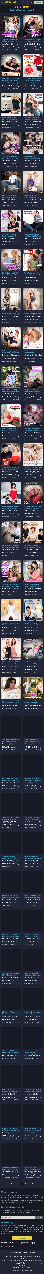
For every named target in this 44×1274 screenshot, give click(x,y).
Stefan (15, 510)
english (11, 1252)
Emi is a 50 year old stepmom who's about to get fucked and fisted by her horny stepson (10, 1092)
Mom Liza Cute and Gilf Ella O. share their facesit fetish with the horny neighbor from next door (11, 664)
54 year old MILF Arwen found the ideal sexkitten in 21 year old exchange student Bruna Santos (32, 781)
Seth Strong (28, 1172)
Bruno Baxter (6, 355)
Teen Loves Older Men (31, 47)
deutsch (25, 1252)
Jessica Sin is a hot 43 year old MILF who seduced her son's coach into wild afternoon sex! (32, 1131)
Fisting (4, 1097)
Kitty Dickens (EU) (8, 1055)
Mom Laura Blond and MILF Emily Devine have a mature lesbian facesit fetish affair (10, 120)
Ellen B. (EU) (6, 783)
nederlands (18, 1252)
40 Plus (13, 86)
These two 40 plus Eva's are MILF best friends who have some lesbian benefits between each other (10, 742)
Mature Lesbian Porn (31, 436)
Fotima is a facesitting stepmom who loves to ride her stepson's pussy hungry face (33, 937)
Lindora (17, 861)
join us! (38, 2)
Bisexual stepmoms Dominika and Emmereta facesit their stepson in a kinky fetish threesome (32, 159)
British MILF (6, 1058)
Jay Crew (5, 705)
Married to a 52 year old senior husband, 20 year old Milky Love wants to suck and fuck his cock (31, 587)
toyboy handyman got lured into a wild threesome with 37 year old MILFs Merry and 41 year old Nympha (11, 353)
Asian (9, 163)
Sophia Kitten (36, 44)
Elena (4, 316)
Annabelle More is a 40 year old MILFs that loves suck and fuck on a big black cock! (11, 548)
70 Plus (7, 591)
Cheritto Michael (18, 394)
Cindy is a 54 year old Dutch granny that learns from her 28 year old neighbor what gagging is (32, 392)
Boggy (4, 238)
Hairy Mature (6, 902)
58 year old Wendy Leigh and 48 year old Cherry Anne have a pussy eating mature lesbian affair (32, 431)
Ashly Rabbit (6, 44)
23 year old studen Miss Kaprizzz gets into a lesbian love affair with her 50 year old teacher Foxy (10, 1131)
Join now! (22, 1238)
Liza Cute (13, 666)
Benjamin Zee (28, 83)
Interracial (5, 941)
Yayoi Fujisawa (29, 277)
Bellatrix (13, 822)
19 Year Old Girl (7, 241)
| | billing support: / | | (18, 1244)
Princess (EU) (6, 938)
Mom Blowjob (28, 1058)
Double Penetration (8, 397)
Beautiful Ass (34, 475)
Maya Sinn (27, 355)
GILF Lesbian (28, 202)
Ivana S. (26, 1016)
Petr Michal (36, 1016)
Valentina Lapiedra (15, 1016)
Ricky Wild (39, 977)
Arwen (26, 783)
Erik (37, 549)
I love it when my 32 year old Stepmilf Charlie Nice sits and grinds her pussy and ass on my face (10, 509)
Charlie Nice (6, 510)
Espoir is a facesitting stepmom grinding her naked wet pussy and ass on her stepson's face (10, 431)
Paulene (33, 510)
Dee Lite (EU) (18, 627)
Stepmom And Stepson (31, 86)
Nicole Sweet (6, 588)
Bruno (26, 122)
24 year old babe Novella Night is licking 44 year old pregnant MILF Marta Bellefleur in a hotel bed (32, 314)
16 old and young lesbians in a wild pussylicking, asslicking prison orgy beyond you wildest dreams (10, 820)
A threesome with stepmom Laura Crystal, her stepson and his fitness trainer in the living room (33, 1092)
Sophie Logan (38, 744)
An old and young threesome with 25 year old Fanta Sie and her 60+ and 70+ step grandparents (32, 664)
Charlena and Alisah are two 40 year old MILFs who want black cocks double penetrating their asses (33, 237)
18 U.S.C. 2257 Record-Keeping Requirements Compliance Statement (22, 1257)
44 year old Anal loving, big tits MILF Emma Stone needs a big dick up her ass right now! (10, 975)
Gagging (27, 397)
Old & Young (28, 630)
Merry (15, 355)
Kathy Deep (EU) (29, 472)
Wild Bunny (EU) (36, 705)
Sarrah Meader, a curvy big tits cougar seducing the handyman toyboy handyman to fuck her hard (10, 470)
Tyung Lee (15, 705)
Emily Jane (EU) (29, 199)
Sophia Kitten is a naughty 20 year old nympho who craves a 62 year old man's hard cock (32, 42)
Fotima (26, 938)
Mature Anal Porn (7, 786)
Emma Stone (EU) (8, 977)
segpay (33, 1243)
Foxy (3, 1133)
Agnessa (5, 822)
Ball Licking (11, 202)
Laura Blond (18, 122)
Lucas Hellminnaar (38, 394)
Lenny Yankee (13, 316)
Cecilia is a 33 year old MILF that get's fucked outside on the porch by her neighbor (11, 198)
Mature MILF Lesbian (8, 747)
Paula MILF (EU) (29, 822)
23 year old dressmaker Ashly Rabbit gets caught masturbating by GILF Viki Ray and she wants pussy (10, 42)
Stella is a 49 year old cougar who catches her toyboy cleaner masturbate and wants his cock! (32, 625)
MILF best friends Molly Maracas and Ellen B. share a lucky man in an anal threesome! (10, 781)
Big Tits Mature (7, 475)
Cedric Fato (6, 394)
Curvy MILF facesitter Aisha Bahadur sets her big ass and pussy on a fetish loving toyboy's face (32, 859)
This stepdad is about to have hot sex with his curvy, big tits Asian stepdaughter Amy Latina (10, 159)
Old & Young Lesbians (9, 47)
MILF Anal (5, 980)
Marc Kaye (16, 783)
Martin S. (35, 938)
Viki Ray (16, 44)
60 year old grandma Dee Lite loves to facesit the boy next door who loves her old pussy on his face (10, 625)
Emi (11, 1094)
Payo (39, 822)
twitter (12, 1246)
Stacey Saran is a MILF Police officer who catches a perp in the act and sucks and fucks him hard (32, 1170)
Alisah (26, 238)
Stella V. (33, 627)
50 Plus (35, 202)
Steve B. (16, 938)
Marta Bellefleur (29, 316)
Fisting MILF (6, 86)
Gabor (12, 199)
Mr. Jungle (27, 744)
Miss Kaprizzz (13, 1133)
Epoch (12, 1264)
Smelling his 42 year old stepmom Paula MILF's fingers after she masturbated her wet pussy (32, 820)
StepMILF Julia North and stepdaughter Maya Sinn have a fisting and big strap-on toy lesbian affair (32, 898)
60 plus (12, 630)
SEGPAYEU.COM (21, 1264)
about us (4, 1243)
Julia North (28, 899)
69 (30, 319)
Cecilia (4, 199)
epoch (27, 1243)
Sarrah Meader (18, 472)
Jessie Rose (13, 238)
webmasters (5, 1246)
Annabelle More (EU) (8, 549)
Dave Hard (39, 1094)
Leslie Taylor (6, 899)
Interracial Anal (29, 241)
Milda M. (36, 666)
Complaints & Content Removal (22, 1267)
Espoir (4, 433)
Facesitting (27, 163)
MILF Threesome (29, 1097)
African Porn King (8, 1172)
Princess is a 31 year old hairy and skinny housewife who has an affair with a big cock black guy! (10, 937)
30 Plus (4, 163)
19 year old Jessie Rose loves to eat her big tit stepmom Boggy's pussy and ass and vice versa (10, 237)
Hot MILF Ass (28, 747)
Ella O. (4, 666)
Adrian (4, 83)
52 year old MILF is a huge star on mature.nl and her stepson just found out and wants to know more (32, 81)
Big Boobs (35, 1175)
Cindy (26, 394)
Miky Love (27, 588)
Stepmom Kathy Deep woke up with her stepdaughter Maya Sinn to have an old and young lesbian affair (33, 470)
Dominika (27, 161)
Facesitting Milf (7, 125)
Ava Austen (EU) (29, 1055)
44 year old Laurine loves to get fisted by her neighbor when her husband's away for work (11, 81)
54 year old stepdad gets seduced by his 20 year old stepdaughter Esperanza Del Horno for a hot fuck (32, 120)
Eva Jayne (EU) (7, 744)
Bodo (26, 705)
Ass (13, 163)
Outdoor (26, 708)
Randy (26, 44)
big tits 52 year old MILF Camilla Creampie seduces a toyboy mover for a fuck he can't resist (10, 275)
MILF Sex (27, 1136)
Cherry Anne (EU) (29, 433)
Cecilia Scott (28, 977)
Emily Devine (6, 122)
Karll (25, 627)
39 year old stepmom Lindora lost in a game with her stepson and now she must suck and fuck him (10, 859)
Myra (26, 510)
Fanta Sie (27, 666)
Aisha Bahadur (29, 861)
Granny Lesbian (29, 514)
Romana (16, 588)
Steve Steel (37, 588)
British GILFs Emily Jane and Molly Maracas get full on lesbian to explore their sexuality (32, 198)
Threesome (5, 358)
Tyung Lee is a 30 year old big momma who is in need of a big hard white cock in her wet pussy (10, 703)
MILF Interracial (7, 552)
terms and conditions (27, 1260)
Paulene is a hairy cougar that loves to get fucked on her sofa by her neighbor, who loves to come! (10, 898)
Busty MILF (5, 280)
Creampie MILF (29, 280)
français (32, 1252)
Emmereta (37, 161)
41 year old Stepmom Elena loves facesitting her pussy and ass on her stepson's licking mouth (10, 314)
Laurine (12, 83)
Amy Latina (6, 161)
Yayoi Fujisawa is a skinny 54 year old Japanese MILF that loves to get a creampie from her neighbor (33, 275)
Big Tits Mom (6, 708)
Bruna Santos (36, 783)
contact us (11, 1243)
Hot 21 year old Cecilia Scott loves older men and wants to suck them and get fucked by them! (33, 975)
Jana (4, 1016)
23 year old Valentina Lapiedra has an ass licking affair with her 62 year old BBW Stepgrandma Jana (10, 1014)
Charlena (35, 238)
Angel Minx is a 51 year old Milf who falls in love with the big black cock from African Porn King (10, 1170)
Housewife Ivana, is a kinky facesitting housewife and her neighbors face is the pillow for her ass (32, 1014)
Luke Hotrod (17, 161)
